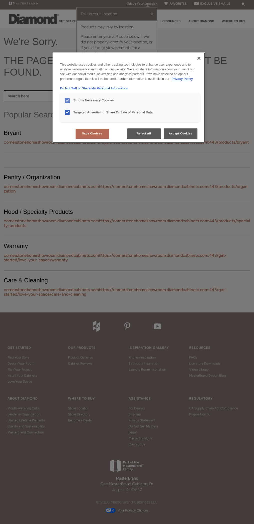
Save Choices (92, 133)
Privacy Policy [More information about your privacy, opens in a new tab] (182, 79)
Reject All (144, 133)
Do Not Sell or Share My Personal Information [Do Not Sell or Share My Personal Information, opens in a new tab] (94, 88)
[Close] (198, 58)
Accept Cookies (180, 133)
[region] (129, 97)
